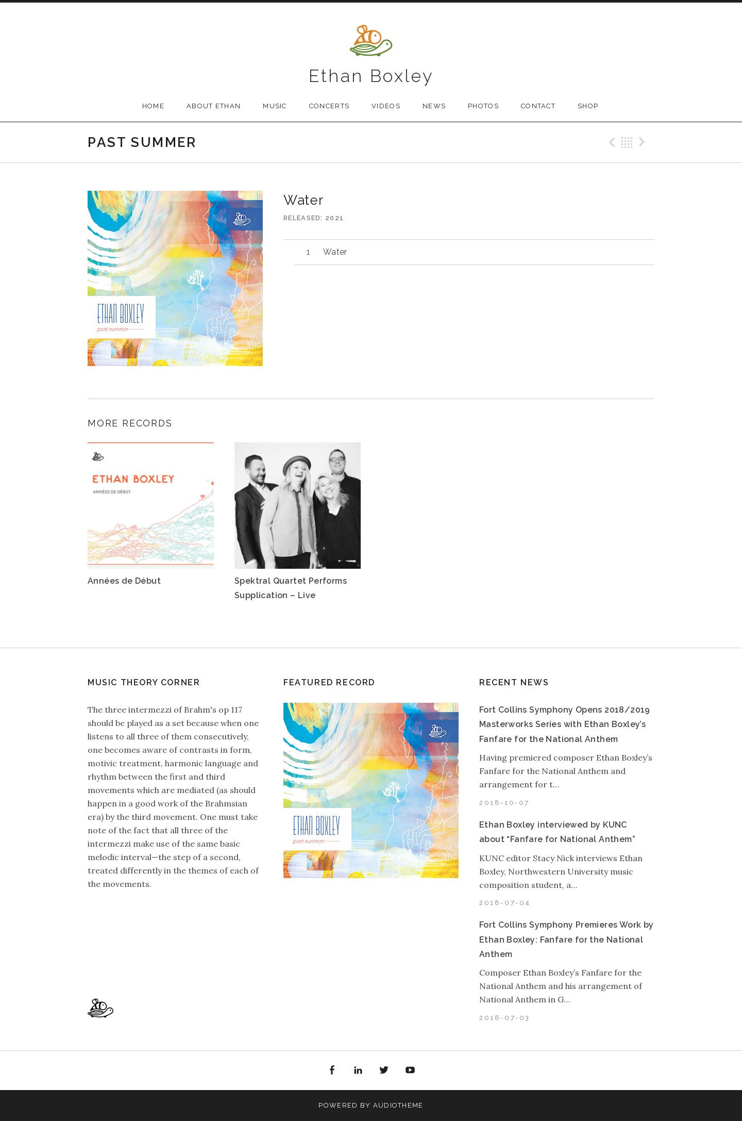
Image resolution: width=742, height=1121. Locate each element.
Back (627, 142)
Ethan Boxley (371, 75)
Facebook (332, 1070)
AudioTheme (398, 1105)
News (434, 106)
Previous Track (610, 142)
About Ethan (214, 106)
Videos (386, 106)
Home (153, 106)
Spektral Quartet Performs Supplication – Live (290, 588)
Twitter (384, 1070)
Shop (588, 106)
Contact (538, 106)
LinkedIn (358, 1070)
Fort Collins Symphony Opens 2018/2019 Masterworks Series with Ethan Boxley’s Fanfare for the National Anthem (564, 724)
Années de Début (124, 581)
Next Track (643, 142)
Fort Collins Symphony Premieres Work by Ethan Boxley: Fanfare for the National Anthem (566, 939)
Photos (483, 106)
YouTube (410, 1070)
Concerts (329, 106)
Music (275, 106)
